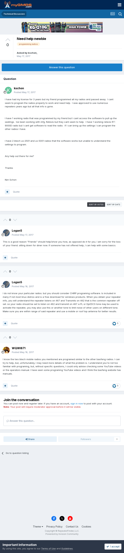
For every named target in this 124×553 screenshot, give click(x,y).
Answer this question (62, 67)
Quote (16, 191)
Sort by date (113, 204)
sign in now (77, 403)
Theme (38, 526)
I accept (112, 546)
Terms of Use (48, 548)
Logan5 (17, 230)
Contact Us (72, 526)
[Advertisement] (62, 487)
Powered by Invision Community (62, 534)
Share (30, 439)
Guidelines (67, 548)
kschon (32, 52)
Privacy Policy (54, 526)
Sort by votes (96, 204)
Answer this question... (21, 420)
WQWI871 (18, 348)
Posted (25, 92)
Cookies (86, 526)
